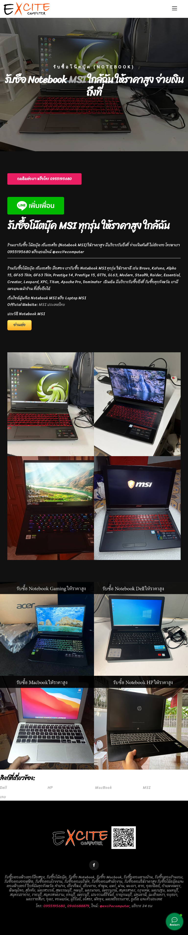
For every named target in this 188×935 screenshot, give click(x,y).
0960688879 (78, 906)
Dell (3, 787)
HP (50, 787)
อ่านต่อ (19, 325)
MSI (77, 82)
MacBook (103, 787)
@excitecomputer (114, 906)
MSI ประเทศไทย (52, 304)
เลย (3, 797)
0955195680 (54, 906)
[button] (44, 179)
